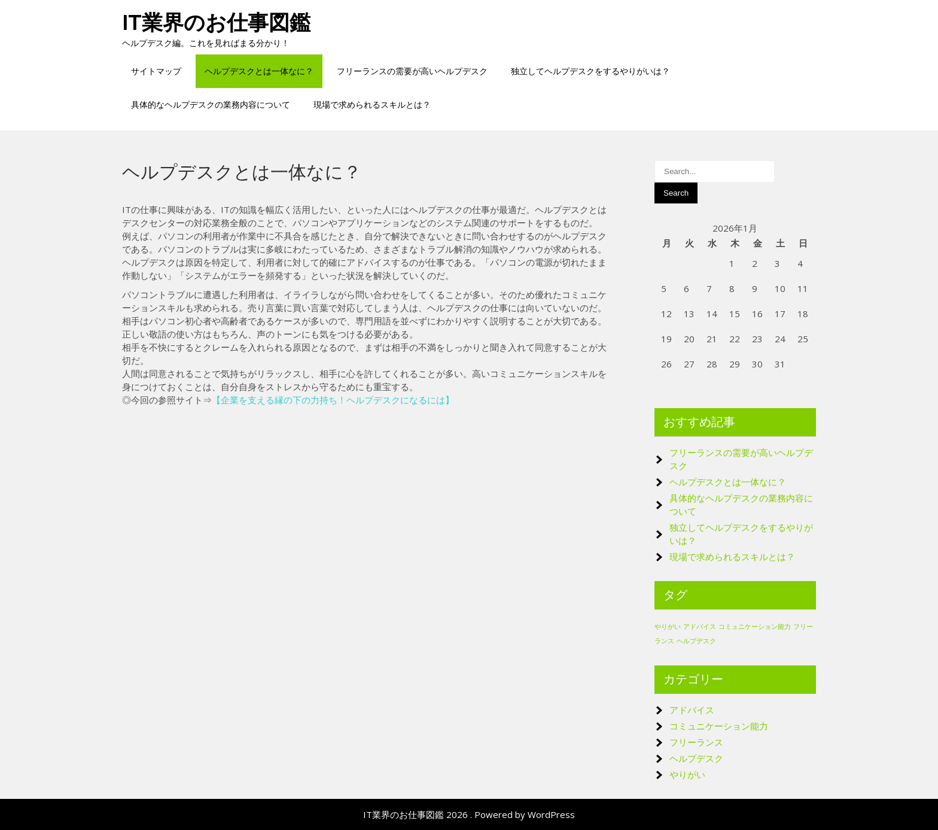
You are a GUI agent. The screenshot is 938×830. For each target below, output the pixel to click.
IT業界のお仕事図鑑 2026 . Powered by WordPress (469, 814)
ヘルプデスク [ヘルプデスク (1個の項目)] (696, 641)
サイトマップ (156, 71)
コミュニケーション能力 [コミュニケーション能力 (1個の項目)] (754, 626)
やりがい (687, 774)
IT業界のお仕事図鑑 (216, 22)
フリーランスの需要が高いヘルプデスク (412, 71)
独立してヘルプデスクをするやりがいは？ (590, 71)
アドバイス (691, 710)
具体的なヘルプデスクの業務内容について (210, 104)
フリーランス (696, 742)
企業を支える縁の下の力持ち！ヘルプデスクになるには (333, 400)
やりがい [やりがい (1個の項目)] (667, 626)
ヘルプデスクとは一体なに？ (259, 71)
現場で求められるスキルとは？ (372, 104)
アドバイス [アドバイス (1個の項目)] (699, 626)
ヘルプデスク (696, 758)
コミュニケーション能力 (718, 726)
